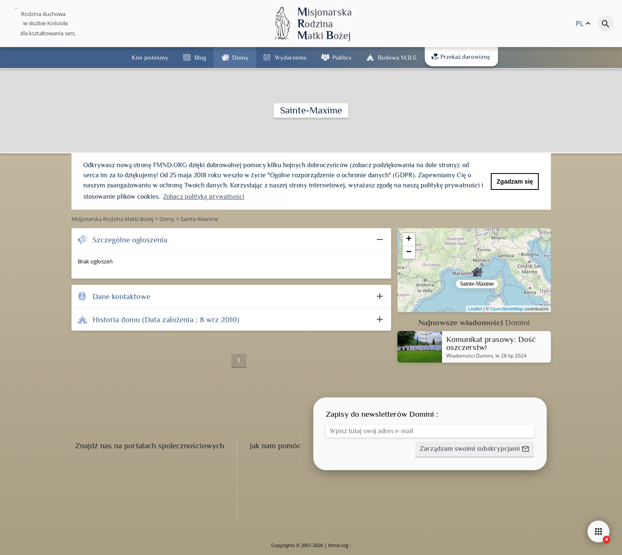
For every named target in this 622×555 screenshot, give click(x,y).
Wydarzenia (290, 57)
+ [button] (408, 239)
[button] (474, 450)
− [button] (408, 252)
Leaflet (475, 308)
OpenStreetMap (506, 308)
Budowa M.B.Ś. (397, 57)
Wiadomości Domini (469, 355)
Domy (240, 57)
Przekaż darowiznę (460, 56)
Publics (342, 57)
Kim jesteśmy (150, 57)
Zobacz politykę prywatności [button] (203, 196)
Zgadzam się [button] (515, 181)
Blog (200, 57)
